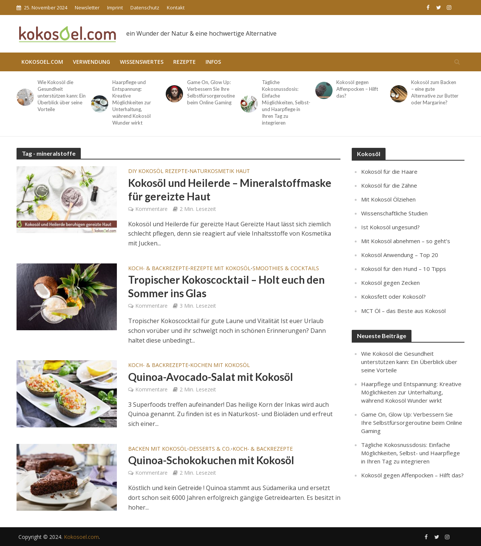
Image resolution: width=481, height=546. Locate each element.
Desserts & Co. (210, 449)
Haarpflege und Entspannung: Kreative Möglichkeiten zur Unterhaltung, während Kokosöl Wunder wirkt (131, 102)
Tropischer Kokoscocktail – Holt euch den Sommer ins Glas (226, 286)
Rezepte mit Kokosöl (220, 269)
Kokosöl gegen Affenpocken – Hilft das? (357, 89)
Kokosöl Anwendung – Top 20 (399, 255)
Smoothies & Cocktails (286, 269)
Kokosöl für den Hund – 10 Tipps (403, 268)
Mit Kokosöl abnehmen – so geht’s (405, 241)
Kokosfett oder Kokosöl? (393, 296)
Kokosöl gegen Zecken (390, 282)
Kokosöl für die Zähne (389, 185)
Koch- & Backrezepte (158, 269)
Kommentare (151, 208)
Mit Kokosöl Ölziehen (388, 199)
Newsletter (87, 7)
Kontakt (176, 7)
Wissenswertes (141, 61)
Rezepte (184, 61)
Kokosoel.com (42, 61)
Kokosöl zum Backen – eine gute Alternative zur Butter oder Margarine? (434, 92)
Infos (213, 61)
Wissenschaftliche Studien (394, 213)
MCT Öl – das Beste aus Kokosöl (403, 310)
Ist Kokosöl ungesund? (390, 227)
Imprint (115, 7)
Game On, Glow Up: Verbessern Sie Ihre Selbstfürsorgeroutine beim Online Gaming (211, 92)
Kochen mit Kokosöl (220, 365)
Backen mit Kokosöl (157, 449)
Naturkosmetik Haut (219, 171)
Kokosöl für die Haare (389, 171)
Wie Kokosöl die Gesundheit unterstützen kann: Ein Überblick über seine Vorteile (62, 95)
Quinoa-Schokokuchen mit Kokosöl (211, 460)
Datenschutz (144, 7)
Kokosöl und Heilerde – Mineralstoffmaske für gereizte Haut (229, 189)
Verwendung (91, 61)
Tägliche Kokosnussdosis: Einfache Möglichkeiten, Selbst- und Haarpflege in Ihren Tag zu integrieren (286, 102)
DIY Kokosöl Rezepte (158, 171)
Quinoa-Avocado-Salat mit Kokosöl (210, 376)
